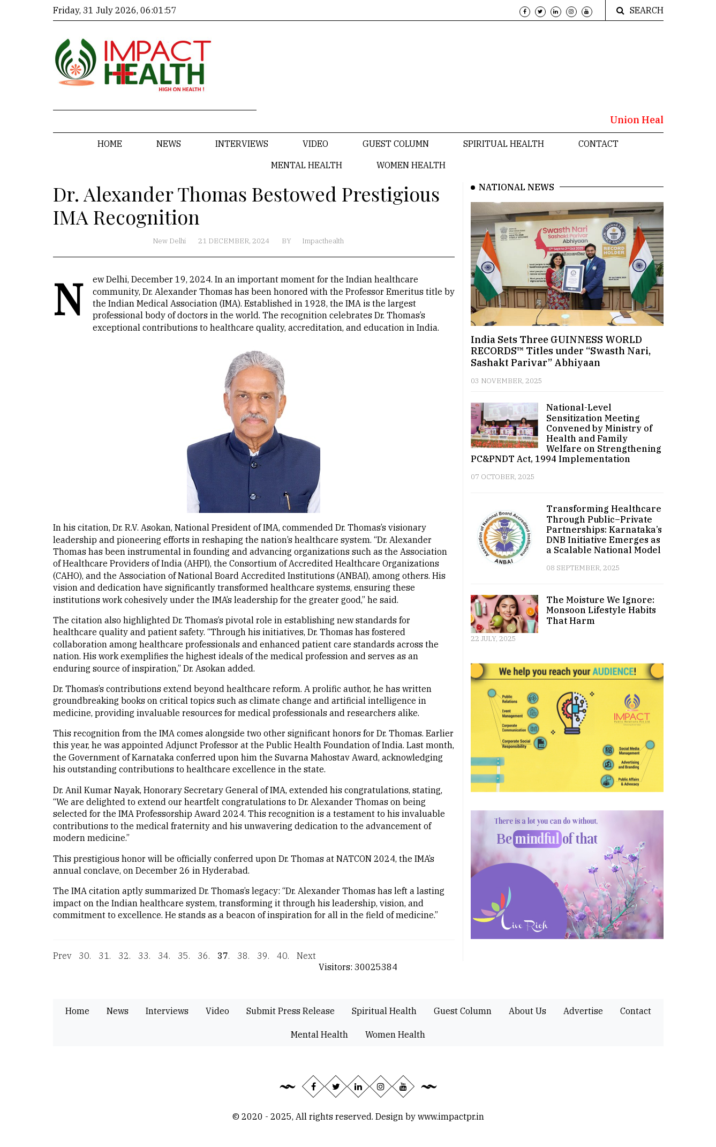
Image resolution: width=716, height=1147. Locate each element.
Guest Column (396, 143)
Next (306, 960)
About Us (527, 1011)
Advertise (583, 1011)
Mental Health (306, 165)
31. (105, 960)
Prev (62, 960)
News (168, 143)
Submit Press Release (290, 1011)
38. (243, 960)
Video (315, 143)
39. (263, 960)
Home (109, 143)
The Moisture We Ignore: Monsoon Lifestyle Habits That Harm (601, 609)
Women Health (411, 165)
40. (283, 960)
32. (124, 960)
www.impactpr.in (451, 1116)
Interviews (241, 143)
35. (184, 960)
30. (85, 960)
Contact (598, 143)
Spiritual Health (503, 143)
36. (204, 960)
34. (164, 960)
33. (144, 960)
